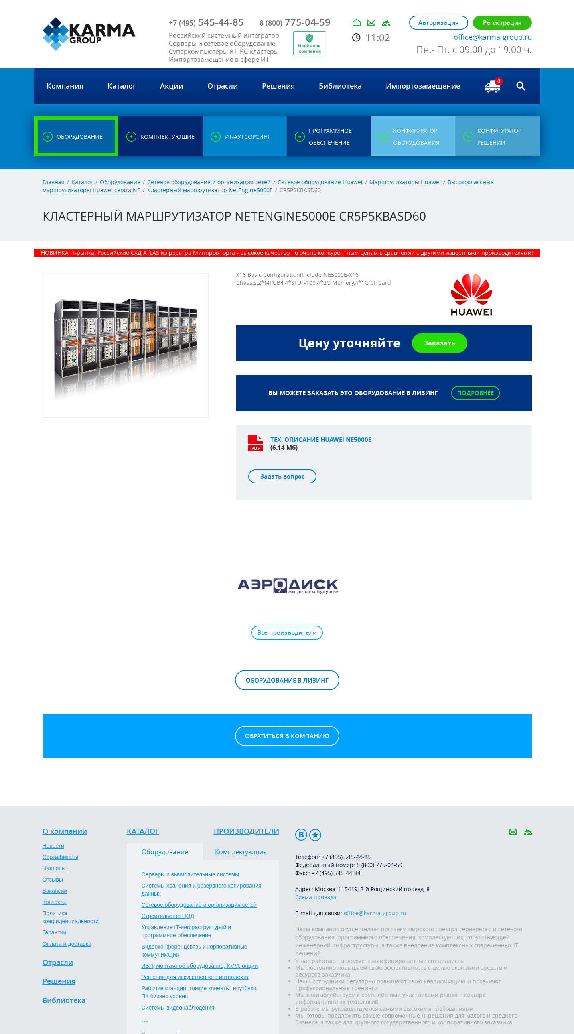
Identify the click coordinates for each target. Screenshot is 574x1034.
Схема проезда (316, 897)
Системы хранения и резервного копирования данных (202, 889)
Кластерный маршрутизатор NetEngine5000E (210, 190)
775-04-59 (295, 22)
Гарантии (55, 932)
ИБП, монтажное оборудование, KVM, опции (200, 966)
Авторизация (438, 22)
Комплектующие (241, 851)
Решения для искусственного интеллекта (195, 977)
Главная (54, 182)
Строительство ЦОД (168, 916)
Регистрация (502, 22)
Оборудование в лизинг (287, 680)
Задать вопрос (282, 476)
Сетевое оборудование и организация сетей (209, 182)
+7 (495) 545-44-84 (336, 873)
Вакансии (55, 891)
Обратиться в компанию (287, 736)
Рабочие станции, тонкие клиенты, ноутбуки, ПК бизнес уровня (200, 992)
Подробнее (475, 393)
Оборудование (120, 182)
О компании (65, 831)
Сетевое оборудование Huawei (320, 182)
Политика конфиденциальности (71, 917)
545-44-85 (206, 22)
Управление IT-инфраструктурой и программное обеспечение (186, 931)
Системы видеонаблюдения (178, 1007)
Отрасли (58, 962)
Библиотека (64, 1000)
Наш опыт (56, 868)
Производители (246, 831)
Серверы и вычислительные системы (190, 874)
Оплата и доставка (67, 944)
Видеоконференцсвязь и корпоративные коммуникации (194, 950)
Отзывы (53, 879)
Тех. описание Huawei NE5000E (320, 439)
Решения (59, 981)
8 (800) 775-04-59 (379, 865)
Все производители (287, 632)
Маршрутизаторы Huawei (405, 182)
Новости (53, 846)
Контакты (55, 902)
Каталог (82, 182)
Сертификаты (60, 857)
